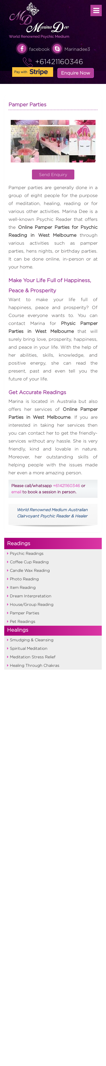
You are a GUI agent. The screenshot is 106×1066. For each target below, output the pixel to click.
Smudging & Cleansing (31, 640)
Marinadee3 (70, 49)
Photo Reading (24, 579)
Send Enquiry (53, 174)
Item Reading (23, 587)
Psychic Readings (27, 553)
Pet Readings (22, 621)
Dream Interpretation (30, 596)
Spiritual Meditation (28, 648)
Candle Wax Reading (30, 570)
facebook (33, 49)
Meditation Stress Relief (32, 657)
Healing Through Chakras (34, 665)
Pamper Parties (24, 613)
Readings (18, 543)
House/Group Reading (31, 604)
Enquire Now (75, 73)
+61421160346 (58, 61)
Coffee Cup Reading (29, 562)
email (16, 492)
